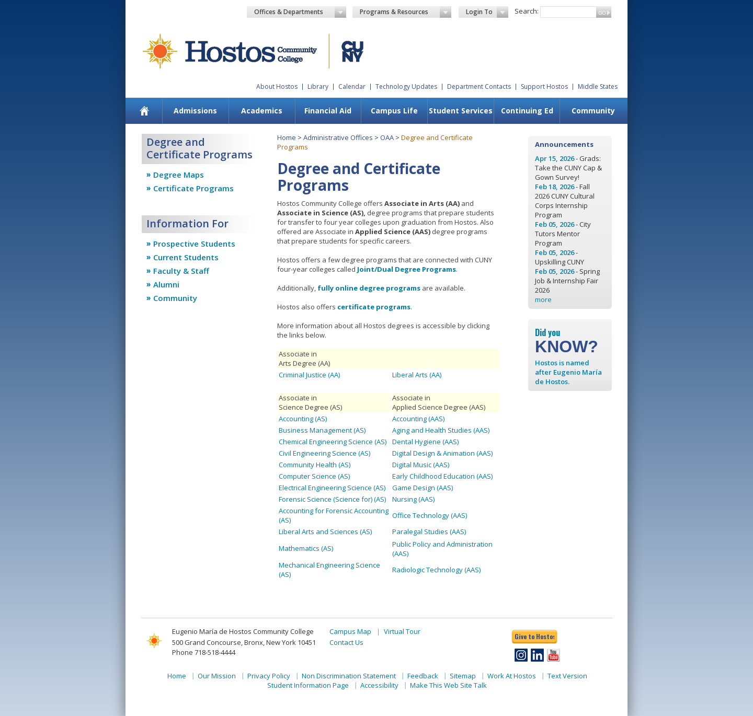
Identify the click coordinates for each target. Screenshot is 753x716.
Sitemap (463, 675)
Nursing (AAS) (413, 499)
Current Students (186, 257)
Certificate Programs (193, 188)
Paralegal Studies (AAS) (429, 531)
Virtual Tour (402, 631)
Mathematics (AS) (306, 548)
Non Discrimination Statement (349, 675)
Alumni (166, 284)
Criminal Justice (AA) (309, 374)
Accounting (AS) (303, 418)
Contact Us (346, 642)
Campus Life (394, 111)
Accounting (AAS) (418, 418)
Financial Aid (327, 111)
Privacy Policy (268, 675)
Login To (487, 12)
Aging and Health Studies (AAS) (440, 430)
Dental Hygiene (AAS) (425, 441)
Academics (261, 111)
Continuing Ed (527, 111)
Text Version (567, 675)
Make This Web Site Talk (448, 685)
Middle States (598, 86)
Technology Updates (406, 86)
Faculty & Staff (181, 270)
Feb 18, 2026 (554, 186)
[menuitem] (144, 111)
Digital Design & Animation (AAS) (442, 453)
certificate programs (373, 306)
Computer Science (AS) (314, 476)
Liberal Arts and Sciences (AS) (325, 531)
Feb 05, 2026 (554, 224)
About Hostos (277, 86)
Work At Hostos (511, 675)
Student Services (461, 111)
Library (317, 86)
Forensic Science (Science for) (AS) (332, 499)
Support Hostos (544, 86)
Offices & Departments (300, 12)
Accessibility (379, 685)
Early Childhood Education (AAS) (442, 476)
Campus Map (350, 631)
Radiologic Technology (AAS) (436, 569)
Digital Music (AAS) (420, 464)
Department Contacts (479, 86)
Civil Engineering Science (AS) (324, 453)
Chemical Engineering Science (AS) (332, 441)
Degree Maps (178, 174)
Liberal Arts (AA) (416, 374)
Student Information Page (308, 685)
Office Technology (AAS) (429, 515)
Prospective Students (194, 243)
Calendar (352, 86)
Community (593, 111)
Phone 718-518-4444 (203, 652)
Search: (527, 11)
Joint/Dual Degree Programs (406, 269)
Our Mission (217, 675)
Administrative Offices (338, 137)
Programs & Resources (406, 12)
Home (286, 137)
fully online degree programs (368, 288)
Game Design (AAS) (422, 487)
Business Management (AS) (322, 430)
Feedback (422, 675)
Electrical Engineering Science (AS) (332, 487)
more (543, 299)
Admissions (195, 111)
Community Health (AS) (314, 464)
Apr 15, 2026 (554, 158)
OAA (387, 137)
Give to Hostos (534, 636)
